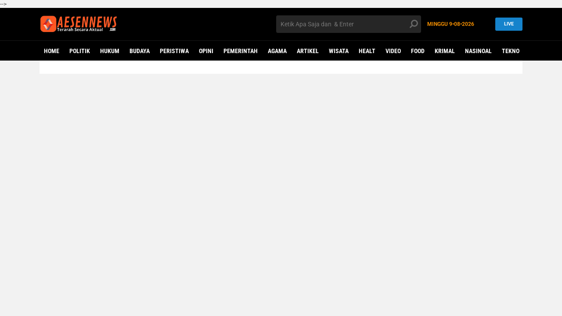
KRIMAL (445, 50)
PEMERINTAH (240, 50)
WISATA (339, 50)
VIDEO (393, 50)
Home (51, 50)
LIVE (506, 24)
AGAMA (277, 50)
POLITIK (79, 50)
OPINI (206, 50)
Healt (367, 50)
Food (418, 50)
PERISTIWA (174, 50)
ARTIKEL (308, 50)
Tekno (510, 50)
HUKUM (109, 50)
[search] (348, 24)
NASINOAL (478, 50)
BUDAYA (140, 50)
